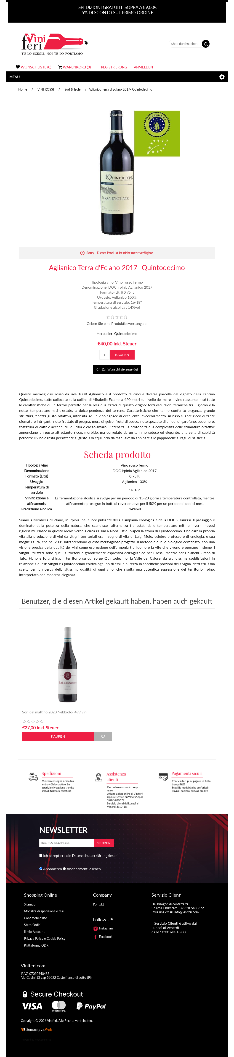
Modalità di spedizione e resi (44, 911)
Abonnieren (52, 868)
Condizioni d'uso (35, 918)
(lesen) (113, 855)
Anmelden (143, 67)
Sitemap (29, 904)
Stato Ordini (32, 925)
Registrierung (114, 67)
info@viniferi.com (186, 912)
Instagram (103, 928)
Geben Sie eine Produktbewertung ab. (117, 323)
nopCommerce (43, 1039)
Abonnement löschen (84, 868)
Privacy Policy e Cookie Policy (44, 938)
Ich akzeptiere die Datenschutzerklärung (75, 855)
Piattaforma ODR (36, 945)
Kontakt (98, 904)
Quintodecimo (125, 333)
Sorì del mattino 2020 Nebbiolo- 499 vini (54, 712)
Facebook (103, 937)
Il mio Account (34, 932)
